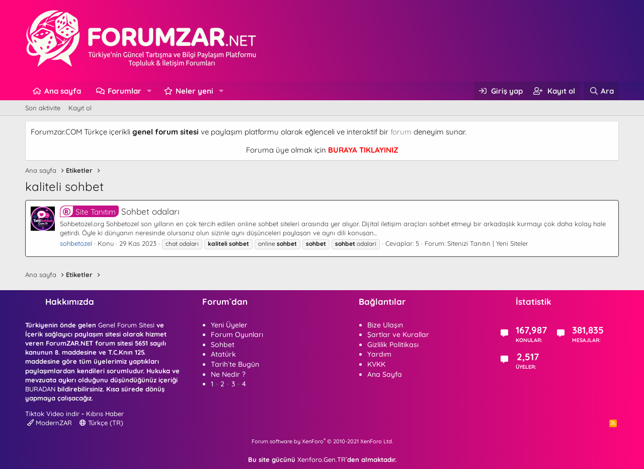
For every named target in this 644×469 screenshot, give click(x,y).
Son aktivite (42, 108)
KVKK (376, 364)
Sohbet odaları (120, 211)
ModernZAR (49, 423)
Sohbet (222, 344)
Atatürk (223, 354)
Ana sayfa (62, 91)
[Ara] (601, 91)
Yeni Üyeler (229, 324)
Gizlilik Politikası (393, 344)
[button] (149, 91)
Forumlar (124, 91)
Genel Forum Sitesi (126, 325)
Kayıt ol (80, 108)
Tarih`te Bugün (235, 364)
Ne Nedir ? (228, 374)
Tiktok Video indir (52, 414)
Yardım (379, 354)
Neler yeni (194, 91)
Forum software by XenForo (322, 441)
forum (401, 132)
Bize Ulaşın (385, 324)
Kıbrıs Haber (105, 414)
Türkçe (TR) (101, 423)
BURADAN (40, 389)
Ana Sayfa (384, 374)
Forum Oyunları (237, 334)
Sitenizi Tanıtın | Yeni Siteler (487, 243)
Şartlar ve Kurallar (398, 334)
